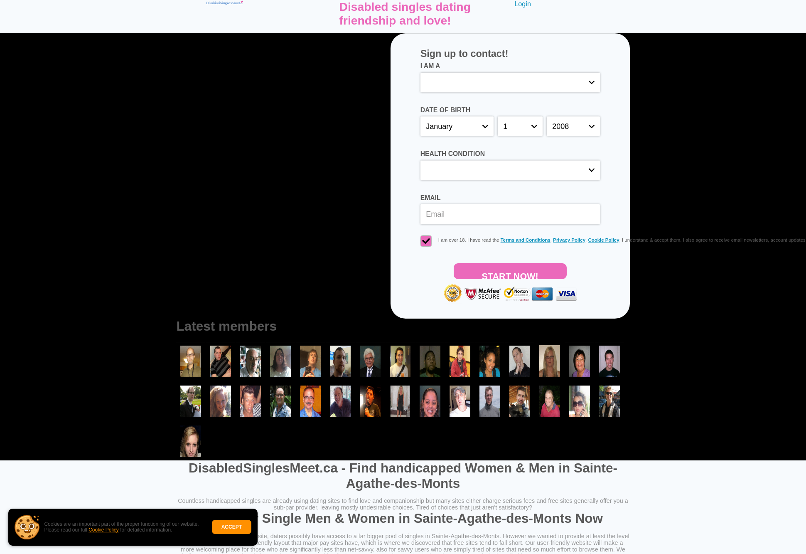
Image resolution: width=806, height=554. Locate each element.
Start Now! (510, 275)
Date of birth (445, 110)
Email (430, 197)
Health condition (452, 153)
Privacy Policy (569, 239)
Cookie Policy (103, 530)
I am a (430, 65)
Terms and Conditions (525, 239)
